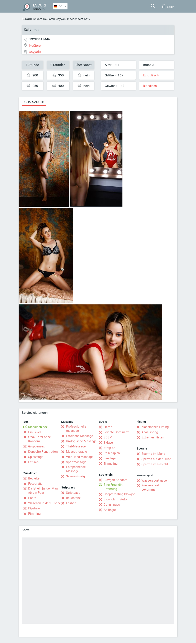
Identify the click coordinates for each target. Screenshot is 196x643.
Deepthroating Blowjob (119, 494)
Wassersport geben (154, 480)
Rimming (34, 513)
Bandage (110, 458)
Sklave (108, 443)
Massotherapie (76, 452)
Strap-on (109, 448)
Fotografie (35, 484)
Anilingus (110, 510)
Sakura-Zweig (75, 476)
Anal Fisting (149, 432)
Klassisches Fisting (155, 427)
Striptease (73, 493)
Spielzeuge (35, 457)
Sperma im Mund (153, 454)
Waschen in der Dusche (44, 503)
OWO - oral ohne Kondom (39, 439)
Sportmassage (76, 462)
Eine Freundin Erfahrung (113, 487)
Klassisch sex (37, 427)
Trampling (110, 463)
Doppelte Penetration (43, 452)
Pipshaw (34, 508)
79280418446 (39, 39)
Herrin (108, 427)
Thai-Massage (76, 446)
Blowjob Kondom (115, 480)
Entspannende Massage (76, 469)
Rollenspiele (112, 453)
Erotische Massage (79, 436)
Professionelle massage (76, 429)
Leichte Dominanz (116, 432)
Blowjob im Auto (115, 499)
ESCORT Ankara (32, 19)
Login (168, 6)
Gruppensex (36, 446)
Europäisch (151, 75)
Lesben (71, 503)
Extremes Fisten (152, 437)
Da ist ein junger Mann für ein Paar (43, 491)
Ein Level (34, 432)
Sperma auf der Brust (156, 459)
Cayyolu (61, 19)
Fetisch (33, 462)
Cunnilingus (112, 504)
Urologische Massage (81, 441)
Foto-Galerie (34, 101)
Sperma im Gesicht (154, 464)
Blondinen (150, 86)
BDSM (108, 437)
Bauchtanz (73, 498)
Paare (32, 498)
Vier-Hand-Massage (79, 457)
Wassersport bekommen (150, 487)
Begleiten (34, 478)
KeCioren (49, 19)
